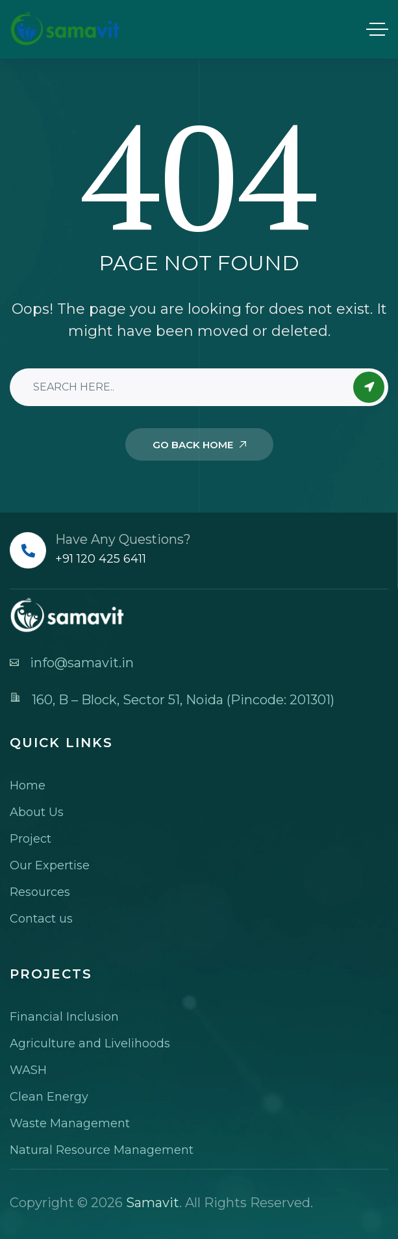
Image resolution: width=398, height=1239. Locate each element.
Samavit (152, 1202)
